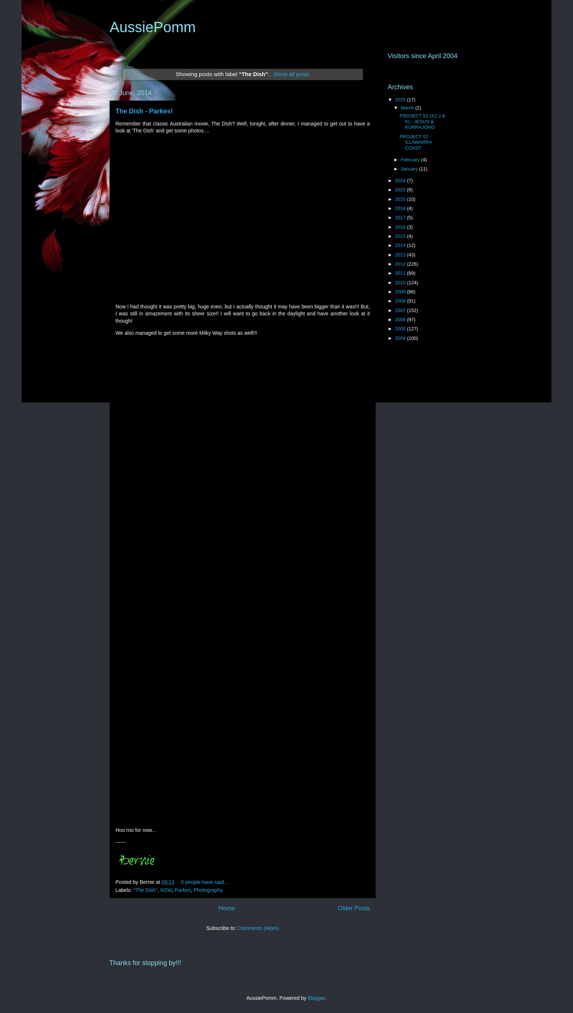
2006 (401, 319)
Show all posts (291, 74)
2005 (401, 328)
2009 (401, 291)
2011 (401, 273)
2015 (401, 236)
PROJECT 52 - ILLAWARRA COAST (415, 142)
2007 (401, 310)
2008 (401, 301)
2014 (401, 245)
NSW (166, 890)
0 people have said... (204, 882)
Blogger (316, 998)
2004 (401, 338)
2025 (401, 99)
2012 (401, 264)
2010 (401, 282)
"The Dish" (145, 890)
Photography (208, 890)
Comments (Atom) (258, 928)
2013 (401, 255)
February (411, 159)
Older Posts (354, 908)
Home (227, 908)
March (408, 107)
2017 (401, 217)
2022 (401, 189)
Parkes (183, 890)
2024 (401, 180)
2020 (401, 199)
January (410, 169)
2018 (401, 208)
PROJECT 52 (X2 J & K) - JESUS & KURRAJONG (422, 121)
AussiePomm (153, 27)
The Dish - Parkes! (144, 111)
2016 (401, 227)
